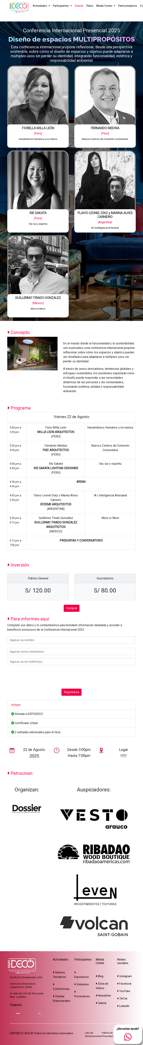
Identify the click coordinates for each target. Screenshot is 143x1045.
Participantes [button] (61, 5)
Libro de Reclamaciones (93, 1035)
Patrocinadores (127, 5)
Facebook (124, 983)
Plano (89, 5)
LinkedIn (123, 1006)
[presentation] (35, 677)
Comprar (71, 608)
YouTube (123, 991)
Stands (79, 5)
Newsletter (103, 995)
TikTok (122, 998)
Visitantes (81, 984)
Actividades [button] (40, 5)
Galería (101, 1003)
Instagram (124, 976)
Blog (99, 976)
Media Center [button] (104, 5)
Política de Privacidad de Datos (112, 1035)
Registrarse (71, 692)
